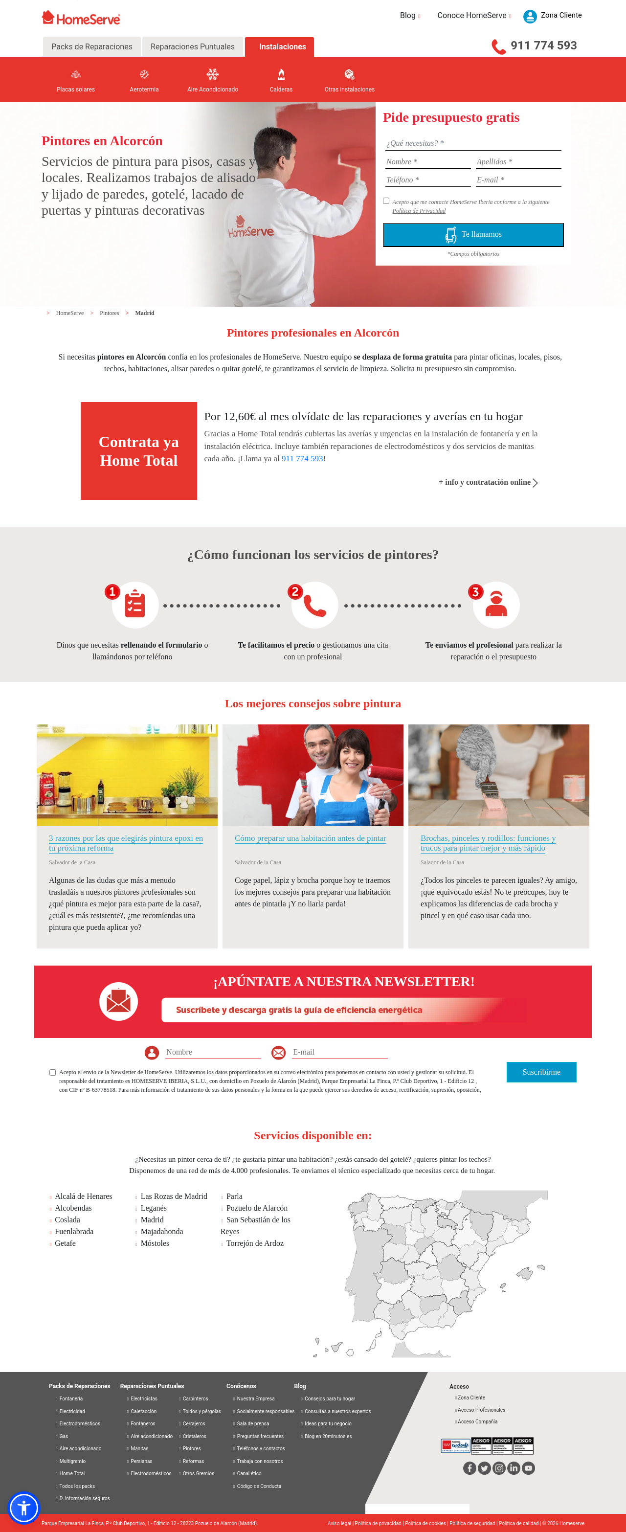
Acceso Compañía (475, 1421)
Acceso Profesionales (479, 1410)
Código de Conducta (256, 1486)
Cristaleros (192, 1436)
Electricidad (70, 1411)
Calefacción (141, 1411)
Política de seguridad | (474, 1523)
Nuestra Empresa (253, 1398)
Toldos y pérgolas (199, 1411)
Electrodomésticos (77, 1423)
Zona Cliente (469, 1397)
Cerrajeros (191, 1423)
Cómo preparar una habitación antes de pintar (310, 838)
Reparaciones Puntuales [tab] (193, 46)
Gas (61, 1436)
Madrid (144, 313)
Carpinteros (193, 1398)
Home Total (70, 1473)
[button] (24, 1508)
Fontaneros (141, 1423)
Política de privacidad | (380, 1523)
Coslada (67, 1220)
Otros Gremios (196, 1473)
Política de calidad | (520, 1523)
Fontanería (69, 1398)
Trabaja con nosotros (257, 1461)
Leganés (154, 1208)
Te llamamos (473, 235)
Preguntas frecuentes (258, 1436)
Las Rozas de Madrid (174, 1196)
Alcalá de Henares (83, 1196)
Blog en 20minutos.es (326, 1436)
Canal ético (247, 1473)
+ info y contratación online (488, 482)
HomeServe (71, 313)
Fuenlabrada (74, 1231)
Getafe (65, 1243)
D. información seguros (82, 1498)
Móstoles (155, 1243)
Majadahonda (162, 1231)
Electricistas (141, 1398)
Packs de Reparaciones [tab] (92, 46)
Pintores (110, 313)
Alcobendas (73, 1208)
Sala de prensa (250, 1423)
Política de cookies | (427, 1523)
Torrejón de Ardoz (255, 1243)
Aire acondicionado (78, 1448)
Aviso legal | (341, 1523)
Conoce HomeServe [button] (476, 15)
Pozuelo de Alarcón (257, 1208)
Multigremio (70, 1461)
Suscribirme (541, 1072)
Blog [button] (411, 15)
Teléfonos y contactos (258, 1448)
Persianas (139, 1461)
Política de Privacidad (419, 210)
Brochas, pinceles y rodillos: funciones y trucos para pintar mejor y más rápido (488, 843)
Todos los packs (75, 1486)
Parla (234, 1196)
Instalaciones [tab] (282, 46)
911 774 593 (544, 45)
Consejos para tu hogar (327, 1398)
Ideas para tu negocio (325, 1423)
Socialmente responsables (263, 1411)
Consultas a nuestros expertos (335, 1411)
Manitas (137, 1448)
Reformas (191, 1461)
